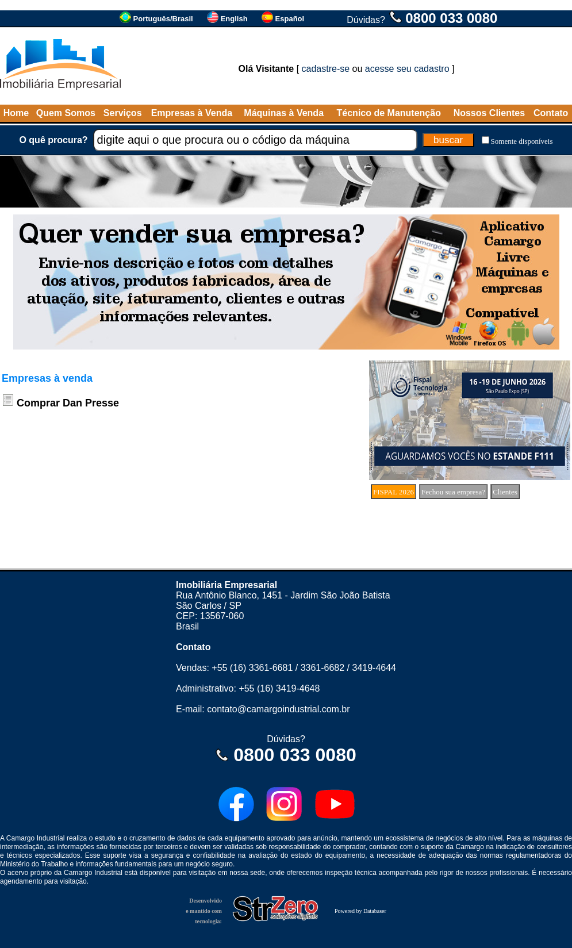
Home (16, 113)
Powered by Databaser (360, 911)
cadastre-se (326, 69)
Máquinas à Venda (284, 113)
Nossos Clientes (489, 113)
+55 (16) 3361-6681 (252, 668)
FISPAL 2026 (393, 492)
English (234, 18)
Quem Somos (65, 113)
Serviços (122, 113)
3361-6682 (323, 668)
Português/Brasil (163, 18)
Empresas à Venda (191, 113)
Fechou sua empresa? (453, 492)
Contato (550, 113)
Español (290, 18)
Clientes (505, 492)
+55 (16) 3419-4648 (279, 688)
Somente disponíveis (522, 141)
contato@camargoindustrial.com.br (278, 709)
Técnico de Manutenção (389, 113)
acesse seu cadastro (407, 69)
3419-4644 (374, 668)
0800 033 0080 (451, 18)
